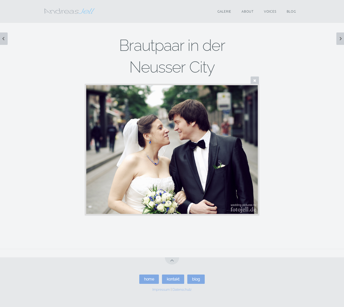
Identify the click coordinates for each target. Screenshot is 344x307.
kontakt (173, 279)
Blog (291, 11)
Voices (270, 11)
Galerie (224, 11)
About (248, 11)
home (149, 279)
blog (196, 279)
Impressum (161, 289)
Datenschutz (182, 289)
